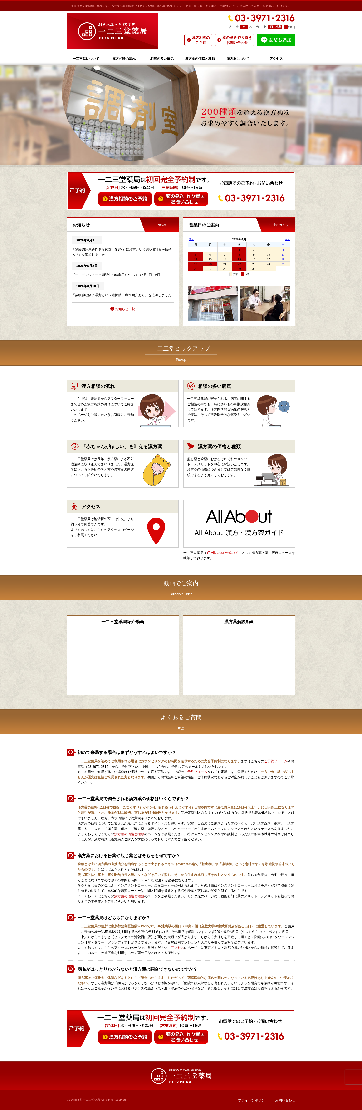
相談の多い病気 (162, 58)
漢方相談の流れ (124, 58)
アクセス (276, 58)
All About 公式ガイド (226, 553)
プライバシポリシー (253, 1100)
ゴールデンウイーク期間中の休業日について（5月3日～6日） (118, 275)
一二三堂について (86, 58)
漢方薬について (238, 58)
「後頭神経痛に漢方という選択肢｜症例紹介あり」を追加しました (121, 295)
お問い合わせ (285, 1100)
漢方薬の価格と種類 (200, 58)
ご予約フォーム (275, 761)
